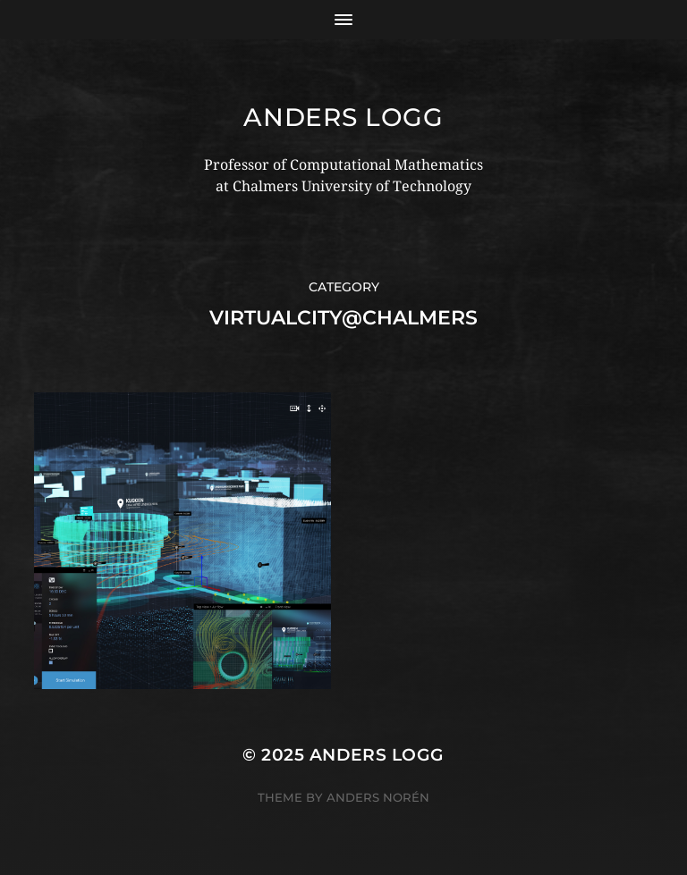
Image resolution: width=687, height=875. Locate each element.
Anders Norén (378, 797)
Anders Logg (343, 117)
